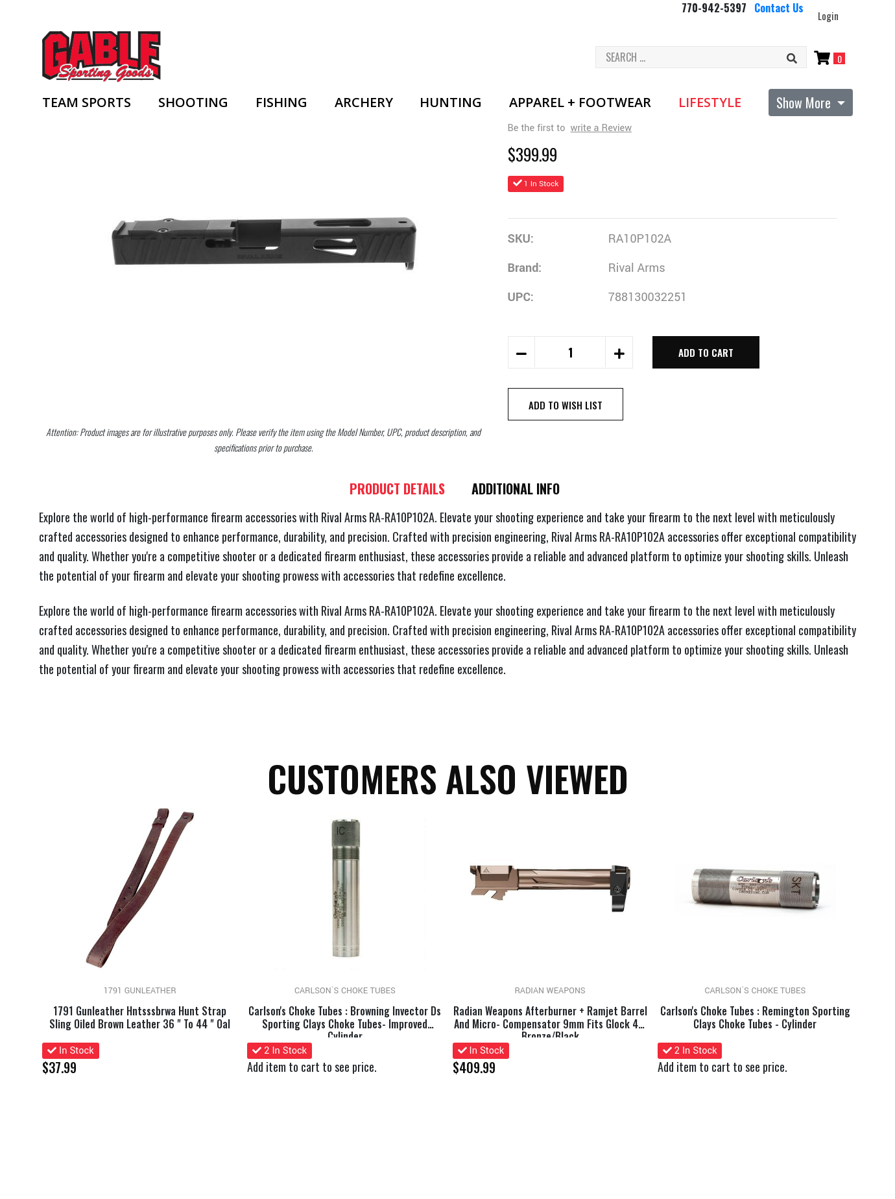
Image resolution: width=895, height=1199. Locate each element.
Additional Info (518, 489)
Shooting (193, 102)
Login (828, 15)
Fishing (281, 102)
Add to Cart (706, 352)
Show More (805, 102)
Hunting (451, 102)
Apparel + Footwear (580, 102)
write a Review (601, 128)
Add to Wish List (566, 405)
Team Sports (86, 102)
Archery (364, 102)
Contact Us (779, 8)
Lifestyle (709, 102)
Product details (395, 489)
